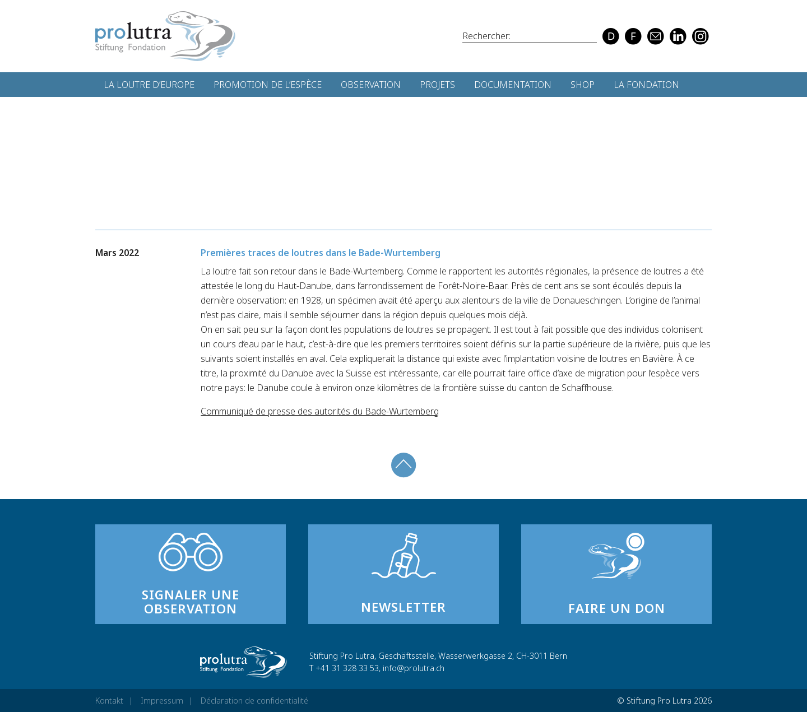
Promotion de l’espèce (268, 84)
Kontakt (109, 700)
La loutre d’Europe (149, 84)
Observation (371, 84)
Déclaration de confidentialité (254, 700)
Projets (437, 84)
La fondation (646, 84)
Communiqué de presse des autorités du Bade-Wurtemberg (320, 411)
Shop (583, 84)
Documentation (512, 84)
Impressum (162, 700)
